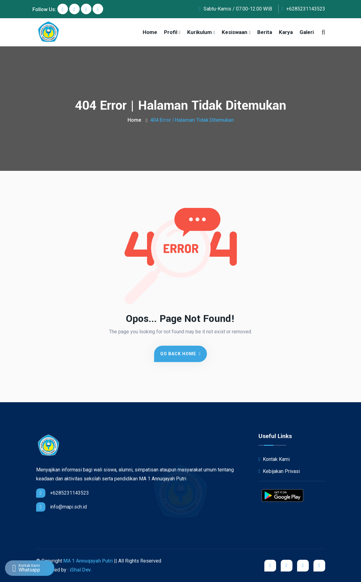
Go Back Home (180, 353)
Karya (286, 32)
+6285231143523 (303, 9)
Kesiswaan (234, 32)
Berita (264, 32)
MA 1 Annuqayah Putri (88, 561)
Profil (170, 32)
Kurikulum (199, 32)
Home (150, 32)
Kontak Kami (274, 459)
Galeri (307, 32)
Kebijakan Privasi (279, 471)
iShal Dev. (81, 570)
